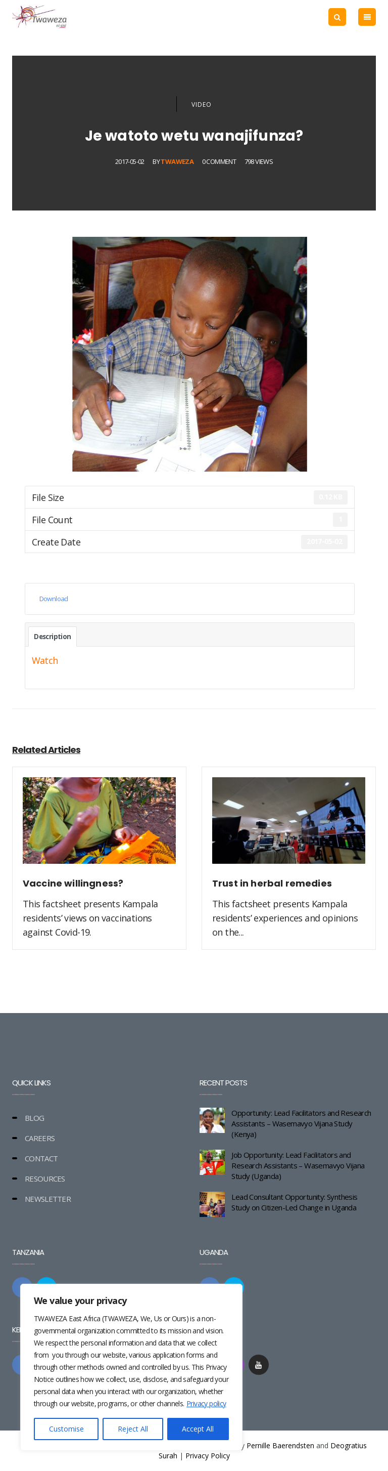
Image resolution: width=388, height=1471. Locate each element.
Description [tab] (52, 636)
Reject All (133, 1429)
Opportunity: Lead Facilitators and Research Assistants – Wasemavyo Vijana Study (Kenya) (301, 1123)
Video (201, 104)
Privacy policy (206, 1403)
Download (53, 598)
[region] (131, 1367)
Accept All (198, 1429)
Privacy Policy (207, 1455)
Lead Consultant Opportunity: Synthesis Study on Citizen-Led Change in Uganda (294, 1202)
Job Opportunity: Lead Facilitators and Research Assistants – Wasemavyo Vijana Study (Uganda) (297, 1165)
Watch (45, 660)
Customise (66, 1429)
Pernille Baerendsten (280, 1445)
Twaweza (177, 161)
